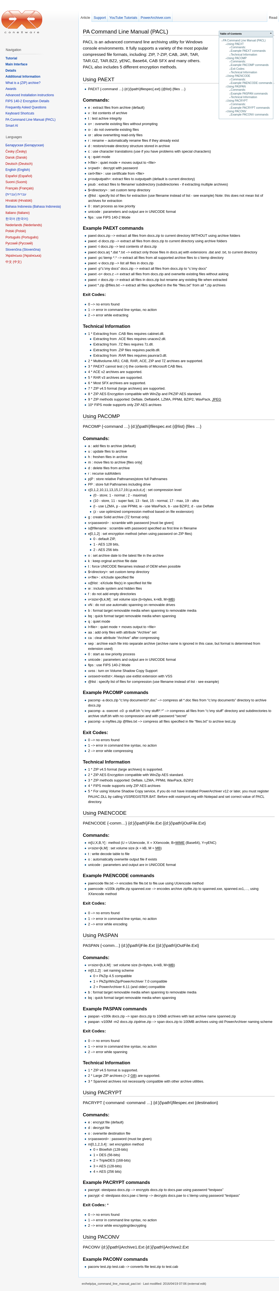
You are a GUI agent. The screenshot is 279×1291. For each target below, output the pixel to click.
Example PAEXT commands (248, 50)
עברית (11, 194)
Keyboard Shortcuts (19, 113)
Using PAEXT (235, 44)
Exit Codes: (238, 68)
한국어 (22, 219)
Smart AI (11, 126)
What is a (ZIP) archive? (23, 83)
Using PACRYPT (237, 100)
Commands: (238, 47)
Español (25, 176)
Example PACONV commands (249, 114)
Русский (26, 243)
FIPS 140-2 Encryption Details (27, 101)
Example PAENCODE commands (251, 82)
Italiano (23, 213)
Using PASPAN (236, 86)
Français (26, 188)
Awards (10, 89)
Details (10, 70)
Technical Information (244, 54)
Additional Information (22, 76)
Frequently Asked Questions (25, 107)
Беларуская (34, 145)
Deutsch (25, 164)
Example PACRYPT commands (250, 107)
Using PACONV (236, 111)
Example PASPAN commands (249, 93)
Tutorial (11, 58)
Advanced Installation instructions (29, 95)
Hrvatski (25, 200)
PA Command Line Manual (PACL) (244, 40)
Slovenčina (31, 249)
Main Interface (16, 64)
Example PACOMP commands (250, 64)
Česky (21, 151)
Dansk (21, 157)
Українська (32, 255)
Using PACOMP (237, 58)
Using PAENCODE (238, 75)
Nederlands (32, 225)
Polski (20, 231)
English (23, 170)
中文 (17, 262)
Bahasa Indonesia (47, 206)
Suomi (21, 182)
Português (29, 237)
